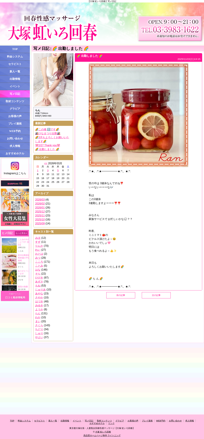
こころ (39, 261)
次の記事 (156, 295)
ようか (39, 309)
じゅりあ (40, 289)
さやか (39, 297)
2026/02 (40, 203)
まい (37, 321)
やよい (39, 337)
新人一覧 (15, 71)
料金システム (15, 56)
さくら (39, 325)
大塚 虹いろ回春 (103, 432)
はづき (39, 301)
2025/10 (40, 219)
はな (37, 269)
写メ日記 (15, 93)
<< (45, 163)
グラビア (15, 108)
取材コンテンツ (15, 101)
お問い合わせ (15, 138)
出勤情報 (15, 78)
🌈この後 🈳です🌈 (47, 129)
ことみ (39, 265)
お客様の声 (15, 116)
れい (37, 249)
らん (37, 313)
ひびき (39, 277)
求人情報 (15, 146)
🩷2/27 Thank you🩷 (47, 145)
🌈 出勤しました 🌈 (47, 149)
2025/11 (40, 215)
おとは (39, 253)
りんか (39, 245)
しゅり (39, 333)
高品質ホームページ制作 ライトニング (102, 435)
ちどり (39, 329)
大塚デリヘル (15, 294)
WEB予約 (15, 131)
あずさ (39, 281)
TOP (15, 49)
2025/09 (40, 223)
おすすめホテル (15, 153)
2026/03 (40, 199)
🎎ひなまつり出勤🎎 (47, 133)
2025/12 (40, 211)
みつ (37, 257)
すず (37, 241)
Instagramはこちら (15, 168)
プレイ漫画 (15, 123)
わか (37, 317)
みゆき (39, 305)
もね (37, 285)
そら (37, 273)
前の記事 (120, 295)
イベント (15, 86)
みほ (37, 237)
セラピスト (15, 64)
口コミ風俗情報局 (15, 297)
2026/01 (40, 207)
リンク (111, 423)
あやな (39, 293)
